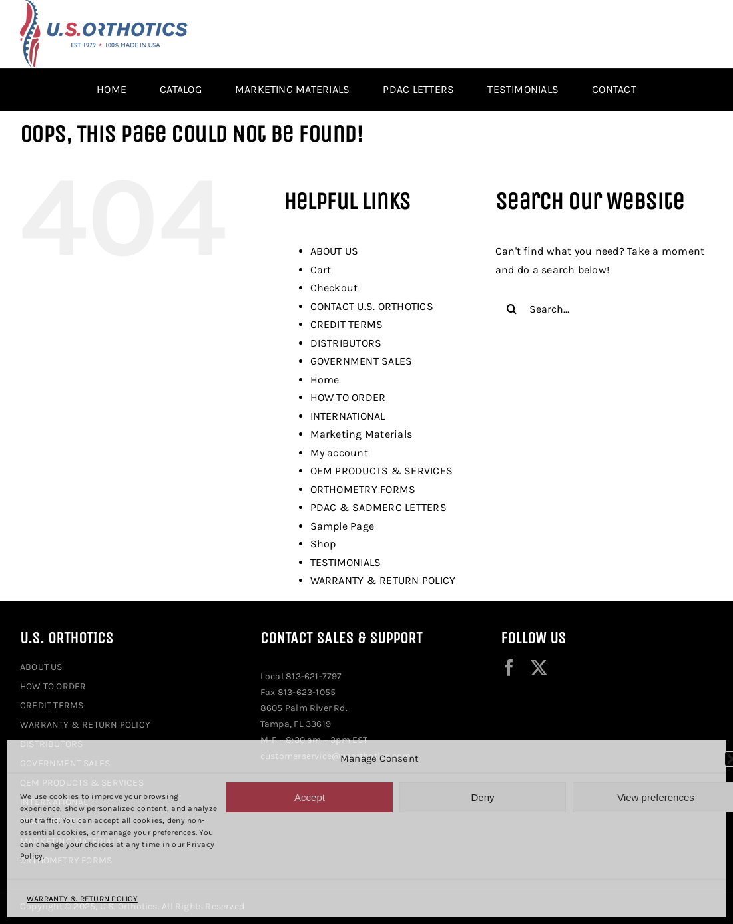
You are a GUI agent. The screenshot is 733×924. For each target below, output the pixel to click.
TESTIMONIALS (345, 562)
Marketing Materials (361, 434)
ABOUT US (334, 251)
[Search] (512, 308)
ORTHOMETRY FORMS (363, 489)
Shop (323, 544)
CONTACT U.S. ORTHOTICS (371, 306)
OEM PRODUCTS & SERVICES (381, 470)
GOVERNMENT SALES (361, 361)
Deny (482, 797)
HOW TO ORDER (348, 397)
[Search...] (604, 308)
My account (339, 452)
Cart (321, 269)
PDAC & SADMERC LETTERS (378, 507)
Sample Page (342, 526)
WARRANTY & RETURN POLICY (82, 898)
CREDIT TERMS (346, 324)
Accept (309, 797)
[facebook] (509, 667)
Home (325, 379)
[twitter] (539, 667)
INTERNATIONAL (347, 416)
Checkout (334, 287)
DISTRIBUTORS (346, 343)
